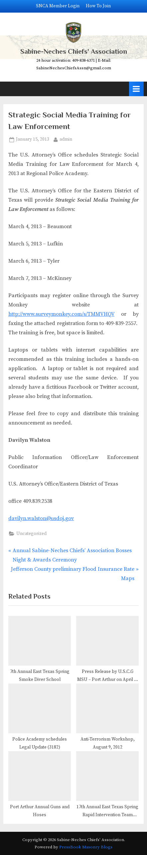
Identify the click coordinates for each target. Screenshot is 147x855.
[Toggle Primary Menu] (136, 89)
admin (66, 139)
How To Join (98, 6)
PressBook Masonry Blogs (85, 847)
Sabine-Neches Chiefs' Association (73, 51)
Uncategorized (31, 534)
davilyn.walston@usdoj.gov (41, 518)
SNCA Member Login (57, 6)
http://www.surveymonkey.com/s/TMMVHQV (61, 314)
